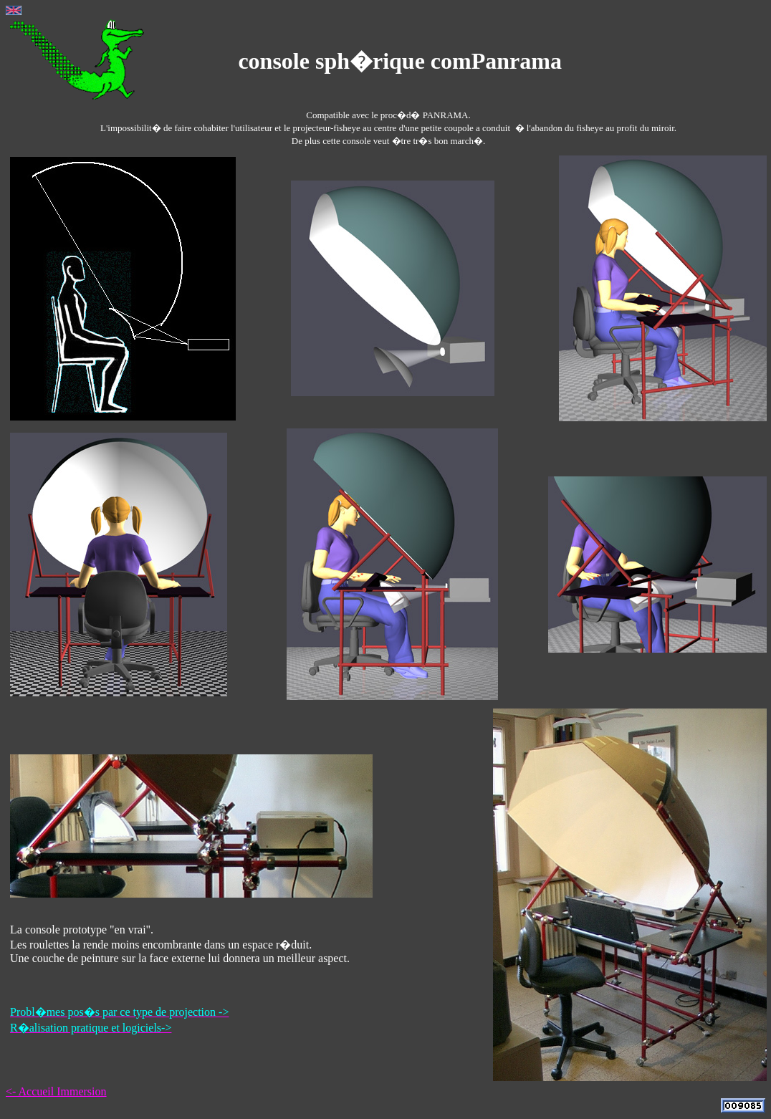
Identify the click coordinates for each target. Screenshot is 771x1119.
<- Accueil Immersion (56, 1091)
